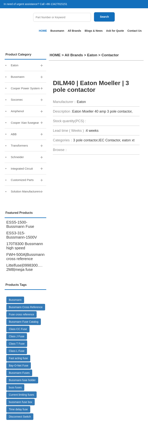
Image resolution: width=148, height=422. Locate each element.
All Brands (74, 30)
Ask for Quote (115, 30)
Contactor (110, 55)
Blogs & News (94, 30)
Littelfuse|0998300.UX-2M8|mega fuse (25, 267)
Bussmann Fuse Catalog (23, 321)
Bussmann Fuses (19, 372)
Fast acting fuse (18, 358)
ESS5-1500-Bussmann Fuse (20, 224)
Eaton (92, 55)
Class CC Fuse (18, 329)
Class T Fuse (17, 343)
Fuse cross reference (21, 314)
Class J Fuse (16, 336)
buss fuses (15, 387)
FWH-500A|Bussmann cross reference (25, 256)
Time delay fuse (18, 409)
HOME (43, 30)
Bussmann (57, 30)
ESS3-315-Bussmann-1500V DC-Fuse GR (21, 237)
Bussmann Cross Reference (26, 307)
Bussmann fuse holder (22, 380)
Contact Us (134, 30)
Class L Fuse (16, 350)
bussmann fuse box (20, 402)
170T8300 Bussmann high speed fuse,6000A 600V (24, 248)
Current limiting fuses (21, 394)
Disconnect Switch (20, 416)
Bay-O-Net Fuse (18, 365)
